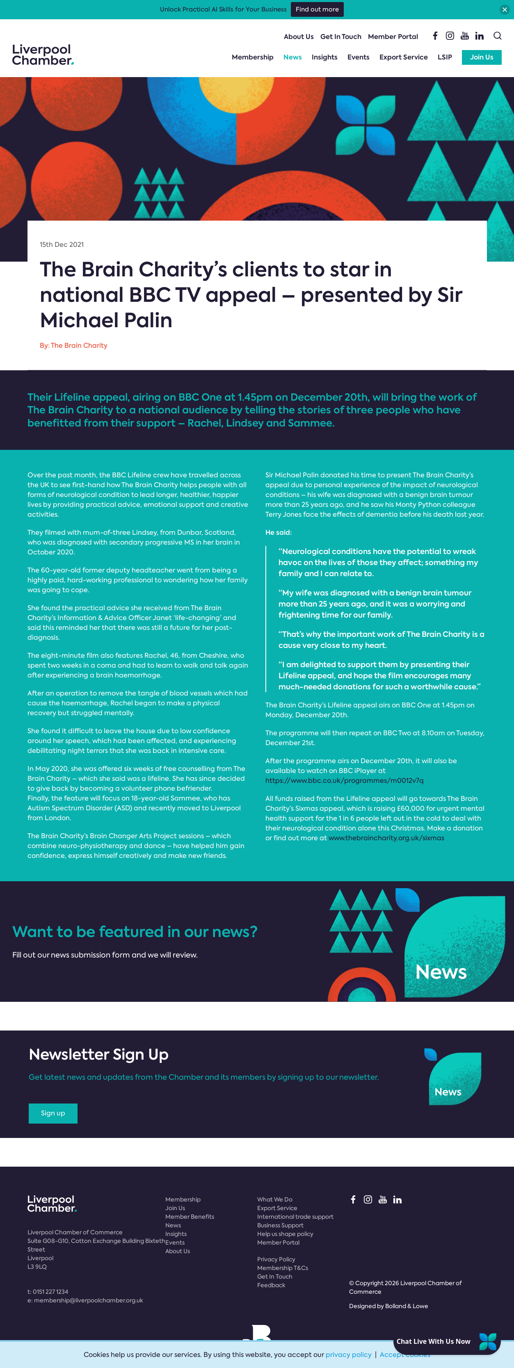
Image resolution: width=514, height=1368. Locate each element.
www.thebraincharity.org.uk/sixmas (386, 838)
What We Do (274, 1199)
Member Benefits (189, 1216)
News (292, 57)
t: (47, 1291)
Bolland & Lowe (406, 1306)
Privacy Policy (276, 1259)
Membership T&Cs (282, 1268)
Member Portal (393, 36)
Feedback (271, 1285)
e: (85, 1300)
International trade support (295, 1216)
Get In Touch (340, 36)
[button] (505, 10)
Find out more (317, 9)
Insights (325, 57)
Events (358, 57)
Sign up (53, 1113)
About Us (299, 36)
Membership (253, 57)
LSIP (445, 57)
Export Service (403, 57)
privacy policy (349, 1354)
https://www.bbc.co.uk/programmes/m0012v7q (344, 780)
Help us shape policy (285, 1234)
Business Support (280, 1225)
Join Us (481, 57)
